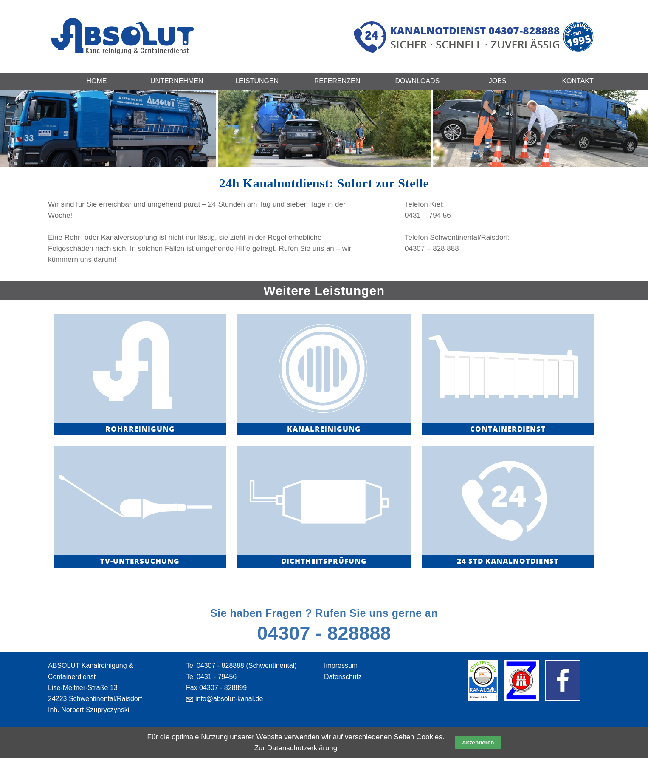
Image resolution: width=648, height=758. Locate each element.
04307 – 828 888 (432, 248)
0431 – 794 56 (428, 215)
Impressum (341, 665)
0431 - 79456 (217, 676)
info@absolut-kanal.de (229, 698)
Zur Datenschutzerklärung (296, 748)
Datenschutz (343, 676)
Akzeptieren (478, 742)
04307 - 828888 (324, 633)
